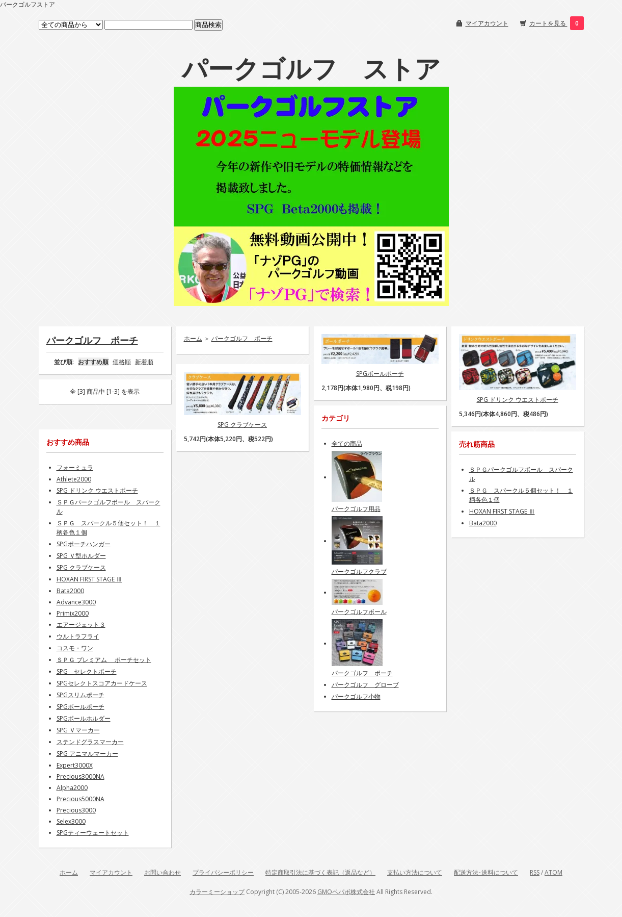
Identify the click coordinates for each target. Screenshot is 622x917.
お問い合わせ (162, 872)
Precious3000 (76, 810)
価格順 (122, 362)
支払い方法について (414, 872)
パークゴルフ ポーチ (92, 340)
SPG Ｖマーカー (78, 730)
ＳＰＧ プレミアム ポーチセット (104, 659)
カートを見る (548, 23)
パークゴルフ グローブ (365, 684)
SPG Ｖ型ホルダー (81, 555)
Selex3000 (71, 821)
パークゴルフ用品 (356, 508)
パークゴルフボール (359, 611)
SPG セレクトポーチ (87, 671)
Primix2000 (73, 613)
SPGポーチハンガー (84, 544)
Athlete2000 (74, 479)
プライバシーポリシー (223, 872)
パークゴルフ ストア (311, 68)
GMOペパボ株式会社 (346, 891)
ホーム (193, 338)
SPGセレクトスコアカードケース (102, 683)
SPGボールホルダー (84, 718)
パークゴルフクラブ (359, 571)
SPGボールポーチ (380, 373)
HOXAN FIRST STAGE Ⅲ (89, 579)
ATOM (553, 872)
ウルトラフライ (78, 636)
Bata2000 (70, 591)
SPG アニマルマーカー (87, 753)
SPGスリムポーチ (80, 695)
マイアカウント (487, 23)
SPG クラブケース (242, 424)
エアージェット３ (81, 624)
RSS (534, 872)
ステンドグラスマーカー (90, 741)
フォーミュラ (75, 467)
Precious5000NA (80, 799)
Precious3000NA (80, 776)
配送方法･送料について (486, 872)
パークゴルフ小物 (356, 696)
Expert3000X (75, 765)
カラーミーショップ (217, 891)
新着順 (144, 362)
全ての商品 (347, 443)
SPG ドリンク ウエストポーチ (517, 399)
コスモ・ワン (75, 648)
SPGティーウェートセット (93, 832)
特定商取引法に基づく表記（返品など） (320, 872)
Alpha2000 (72, 787)
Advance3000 (76, 602)
